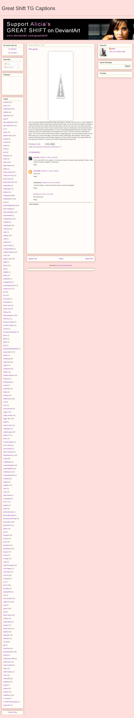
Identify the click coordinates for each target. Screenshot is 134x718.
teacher (5, 632)
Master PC (6, 435)
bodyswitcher (7, 199)
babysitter (6, 155)
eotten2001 (37, 171)
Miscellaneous (8, 455)
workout (5, 692)
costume (6, 242)
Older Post (89, 259)
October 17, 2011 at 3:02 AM (48, 157)
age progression (38, 147)
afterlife (5, 112)
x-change (6, 698)
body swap (6, 179)
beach (5, 159)
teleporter (6, 635)
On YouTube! (12, 53)
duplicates (6, 279)
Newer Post (32, 259)
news (5, 488)
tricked (5, 655)
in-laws (5, 385)
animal (5, 142)
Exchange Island (8, 285)
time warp (6, 648)
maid (4, 422)
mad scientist (7, 408)
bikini (5, 162)
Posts (7, 64)
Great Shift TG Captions (28, 8)
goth (4, 345)
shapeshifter (7, 592)
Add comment (33, 204)
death (5, 262)
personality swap (8, 515)
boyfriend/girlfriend (9, 205)
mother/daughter (8, 465)
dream (5, 275)
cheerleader (7, 225)
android (5, 139)
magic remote (7, 415)
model (5, 458)
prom (5, 542)
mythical (6, 478)
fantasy (5, 312)
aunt (4, 152)
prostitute (6, 545)
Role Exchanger (8, 565)
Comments (9, 67)
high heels (6, 362)
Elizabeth (36, 157)
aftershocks (7, 115)
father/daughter (8, 315)
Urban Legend (8, 665)
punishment (7, 548)
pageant (6, 505)
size (4, 595)
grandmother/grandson (10, 349)
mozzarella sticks (9, 475)
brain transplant (8, 212)
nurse (5, 492)
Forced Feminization (10, 332)
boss (4, 202)
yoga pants (7, 705)
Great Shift (6, 352)
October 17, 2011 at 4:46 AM (49, 171)
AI (4, 129)
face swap (6, 299)
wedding (6, 682)
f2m (4, 295)
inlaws (5, 392)
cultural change (8, 252)
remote (5, 555)
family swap (7, 305)
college (5, 235)
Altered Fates (7, 135)
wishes (5, 688)
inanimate (6, 388)
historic (5, 365)
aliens (5, 132)
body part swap (8, 175)
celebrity (6, 222)
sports (5, 608)
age (4, 119)
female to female (8, 322)
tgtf (4, 645)
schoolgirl (6, 578)
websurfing (6, 678)
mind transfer (7, 449)
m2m (5, 405)
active (5, 105)
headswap (6, 359)
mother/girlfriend (8, 468)
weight (5, 685)
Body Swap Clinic (9, 182)
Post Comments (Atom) (65, 265)
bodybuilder (7, 185)
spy (4, 612)
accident (6, 102)
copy (4, 239)
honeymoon (7, 369)
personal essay (8, 512)
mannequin (7, 429)
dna (4, 269)
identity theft (7, 382)
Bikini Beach (7, 165)
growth (5, 355)
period (5, 508)
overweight (6, 498)
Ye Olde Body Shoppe (10, 702)
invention (6, 395)
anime (5, 145)
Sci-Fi (5, 585)
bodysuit (6, 192)
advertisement (8, 109)
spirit (4, 605)
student (5, 618)
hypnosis (6, 379)
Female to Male (8, 325)
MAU (5, 438)
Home (61, 259)
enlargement (7, 282)
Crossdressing (8, 249)
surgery (5, 625)
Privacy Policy (12, 712)
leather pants (7, 399)
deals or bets (7, 259)
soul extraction (8, 598)
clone (5, 232)
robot (5, 562)
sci (4, 582)
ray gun (5, 552)
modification (7, 462)
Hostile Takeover (8, 375)
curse (5, 255)
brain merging (7, 209)
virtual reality (7, 672)
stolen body (7, 615)
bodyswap (47, 147)
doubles (5, 272)
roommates (7, 572)
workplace (6, 695)
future (5, 335)
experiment (7, 289)
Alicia (113, 49)
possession (7, 525)
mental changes (8, 442)
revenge (6, 558)
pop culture (7, 522)
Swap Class (7, 628)
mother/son (7, 472)
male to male (7, 425)
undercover (7, 662)
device (5, 265)
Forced (5, 329)
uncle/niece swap (9, 658)
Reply (35, 165)
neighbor (6, 485)
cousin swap (7, 245)
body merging (7, 172)
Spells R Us (7, 602)
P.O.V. (5, 502)
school (5, 575)
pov (4, 532)
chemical (6, 229)
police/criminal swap (9, 518)
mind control (7, 445)
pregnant (6, 535)
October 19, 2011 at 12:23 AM (44, 194)
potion (5, 528)
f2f (4, 292)
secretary (6, 588)
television (6, 638)
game (5, 339)
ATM (4, 149)
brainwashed (7, 215)
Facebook (6, 302)
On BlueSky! (12, 49)
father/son (6, 319)
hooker (5, 372)
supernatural (7, 622)
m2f (4, 402)
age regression (8, 125)
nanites (5, 482)
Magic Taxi (6, 418)
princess (6, 538)
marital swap (7, 432)
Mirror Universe (8, 452)
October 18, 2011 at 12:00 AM (51, 182)
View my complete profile (117, 51)
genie (5, 342)
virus (4, 675)
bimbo (5, 169)
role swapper (7, 568)
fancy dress (7, 309)
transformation (8, 652)
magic (5, 412)
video (5, 668)
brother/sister (55, 147)
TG (60, 147)
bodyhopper (7, 189)
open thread (7, 495)
